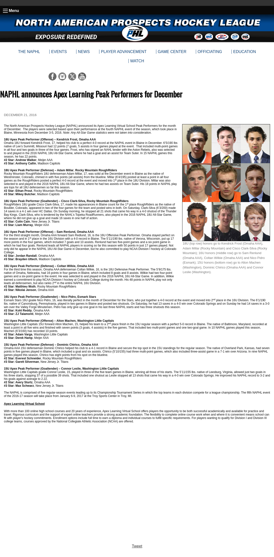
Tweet (137, 546)
